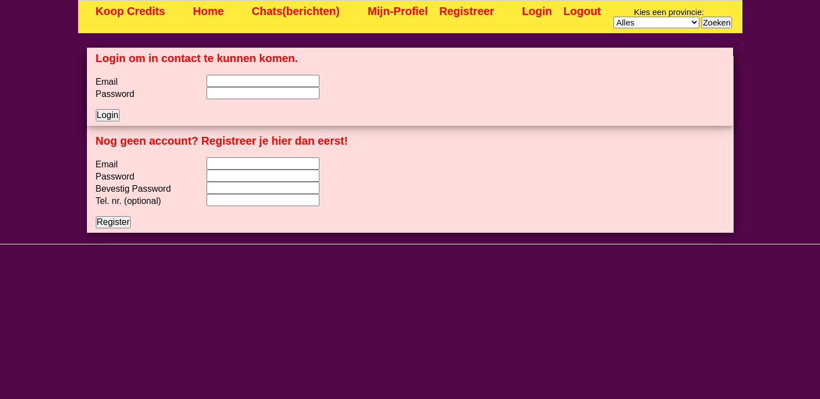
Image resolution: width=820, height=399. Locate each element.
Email (107, 81)
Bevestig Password (133, 188)
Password (115, 94)
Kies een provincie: (669, 12)
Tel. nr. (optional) (128, 201)
